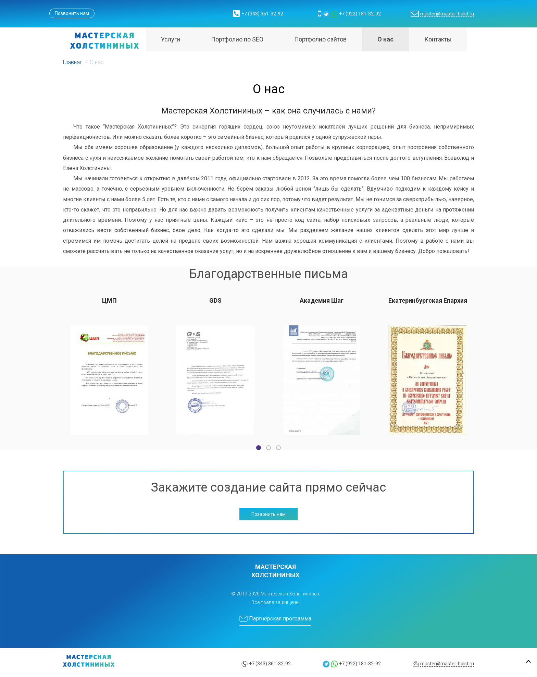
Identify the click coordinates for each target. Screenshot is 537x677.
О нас (385, 39)
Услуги (170, 39)
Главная (73, 62)
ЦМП (109, 300)
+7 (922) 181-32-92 (360, 13)
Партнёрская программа (275, 618)
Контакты (438, 39)
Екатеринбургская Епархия (427, 300)
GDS (215, 300)
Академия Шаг (322, 300)
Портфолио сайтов (320, 39)
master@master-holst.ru (447, 13)
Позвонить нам (72, 13)
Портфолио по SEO (237, 39)
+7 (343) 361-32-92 (262, 13)
